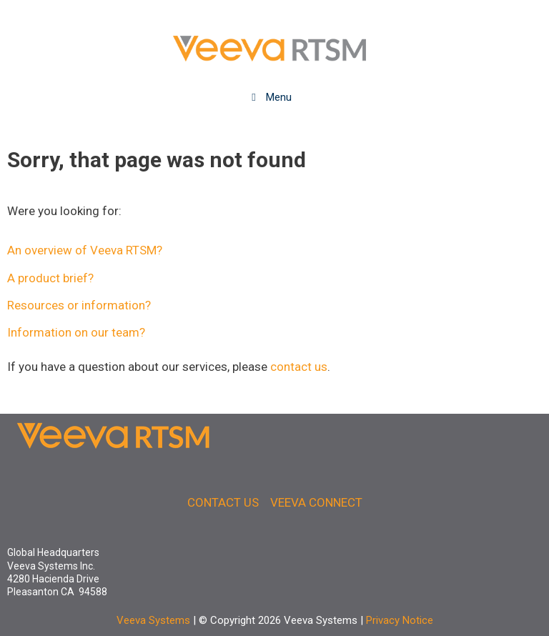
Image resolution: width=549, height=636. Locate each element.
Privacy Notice (399, 620)
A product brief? (50, 278)
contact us (298, 366)
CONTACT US (223, 502)
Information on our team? (76, 332)
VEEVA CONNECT (316, 502)
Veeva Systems (153, 620)
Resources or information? (79, 305)
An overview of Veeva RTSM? (84, 250)
